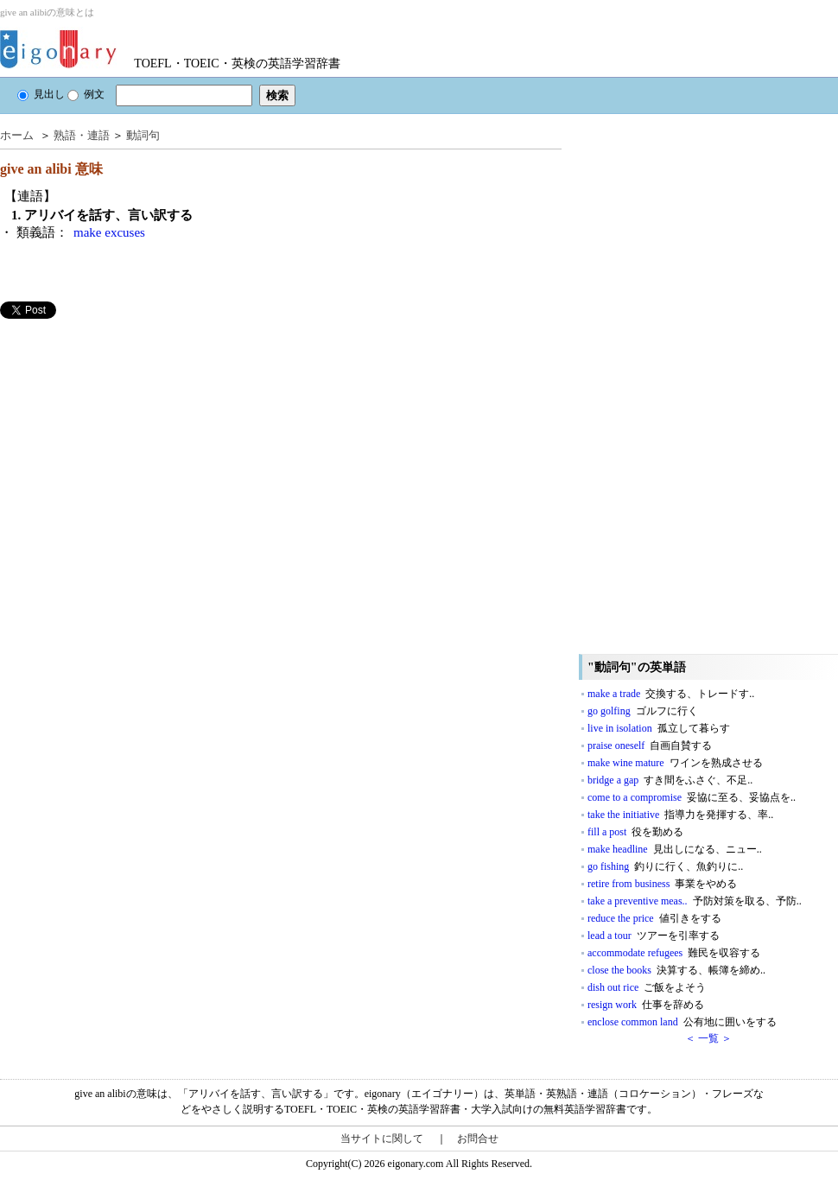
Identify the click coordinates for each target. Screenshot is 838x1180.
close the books (676, 970)
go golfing (642, 711)
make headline (674, 849)
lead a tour (653, 935)
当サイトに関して (381, 1138)
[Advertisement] (129, 440)
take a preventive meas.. (694, 901)
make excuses (109, 232)
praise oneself (649, 745)
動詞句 (143, 135)
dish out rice (646, 987)
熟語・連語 (82, 135)
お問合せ (477, 1138)
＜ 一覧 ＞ (708, 1038)
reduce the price (654, 918)
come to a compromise (691, 797)
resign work (645, 1005)
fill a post (635, 832)
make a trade (670, 694)
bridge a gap (669, 780)
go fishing (665, 866)
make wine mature (675, 763)
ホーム (17, 135)
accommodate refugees (673, 953)
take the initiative (680, 815)
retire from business (662, 884)
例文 (86, 94)
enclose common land (682, 1022)
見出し (41, 94)
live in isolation (658, 728)
